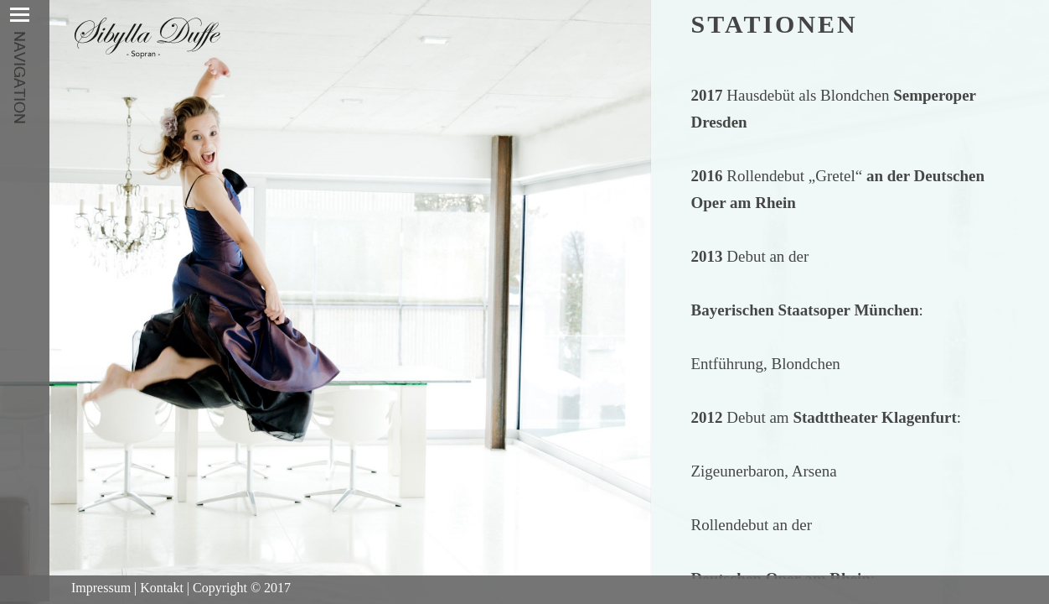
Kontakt (161, 588)
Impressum (101, 588)
